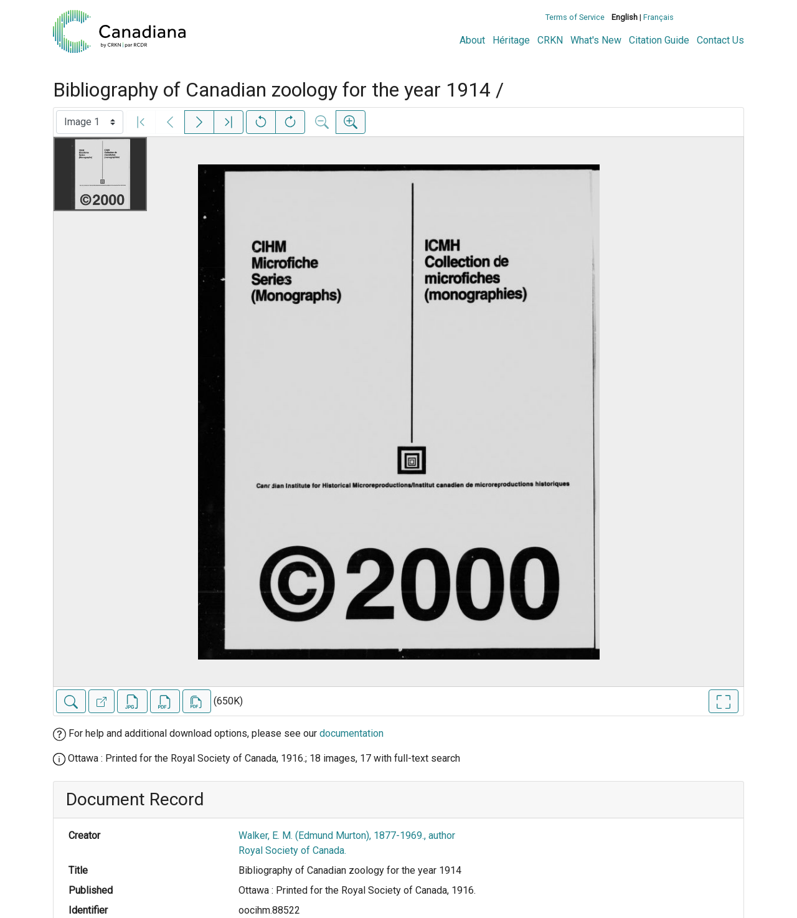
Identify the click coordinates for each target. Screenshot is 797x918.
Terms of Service (575, 17)
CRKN (550, 40)
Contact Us (720, 40)
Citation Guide (659, 40)
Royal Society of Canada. (292, 850)
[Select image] (89, 122)
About (472, 40)
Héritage (511, 40)
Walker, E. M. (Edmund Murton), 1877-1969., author (346, 835)
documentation (351, 733)
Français (658, 17)
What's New (595, 40)
